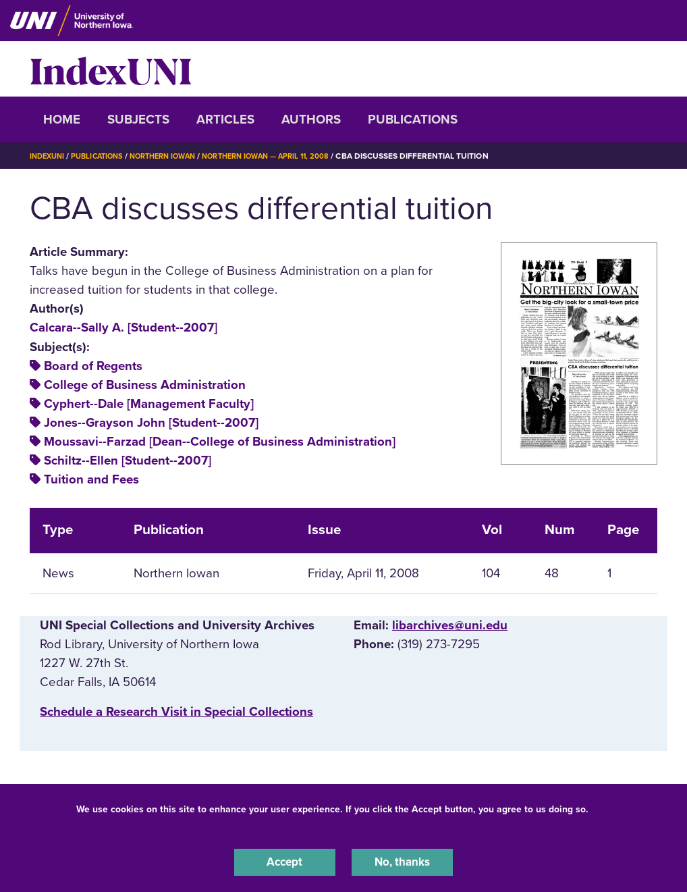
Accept (284, 861)
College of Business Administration (145, 384)
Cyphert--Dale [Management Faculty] (149, 403)
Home (61, 119)
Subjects (138, 119)
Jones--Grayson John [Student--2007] (151, 422)
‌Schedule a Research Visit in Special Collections (176, 711)
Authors (311, 119)
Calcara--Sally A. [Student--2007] (123, 327)
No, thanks (402, 861)
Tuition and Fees (91, 479)
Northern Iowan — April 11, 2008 (287, 156)
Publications (413, 119)
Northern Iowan (174, 156)
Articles (225, 119)
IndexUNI (111, 69)
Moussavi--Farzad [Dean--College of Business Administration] (219, 441)
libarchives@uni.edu (449, 625)
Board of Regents (93, 366)
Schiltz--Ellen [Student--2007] (127, 460)
